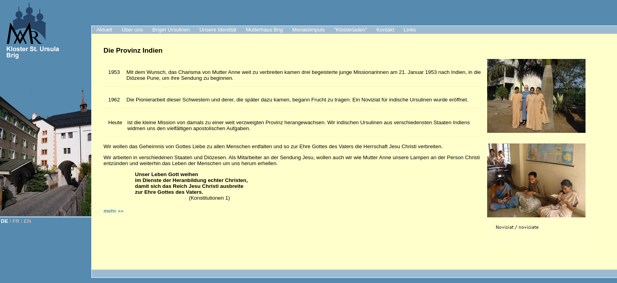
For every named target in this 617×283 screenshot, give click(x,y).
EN (27, 221)
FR (16, 221)
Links (410, 30)
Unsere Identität (218, 30)
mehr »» (113, 211)
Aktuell (104, 30)
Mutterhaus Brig (264, 30)
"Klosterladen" (350, 30)
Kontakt (385, 30)
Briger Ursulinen (171, 30)
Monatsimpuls (308, 30)
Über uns (132, 30)
